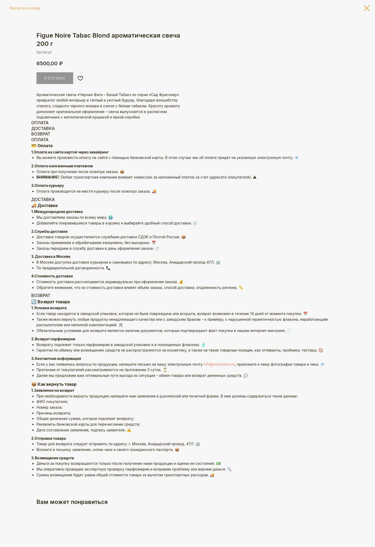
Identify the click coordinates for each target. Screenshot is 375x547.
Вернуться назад (25, 8)
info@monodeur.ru (219, 385)
